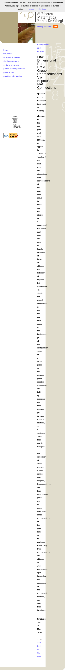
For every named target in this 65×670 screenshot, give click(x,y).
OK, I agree (43, 9)
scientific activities (11, 57)
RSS (56, 27)
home (5, 50)
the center (7, 54)
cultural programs (11, 65)
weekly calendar (44, 27)
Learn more (29, 9)
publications (8, 72)
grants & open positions (14, 69)
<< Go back (39, 653)
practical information (12, 76)
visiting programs (11, 61)
